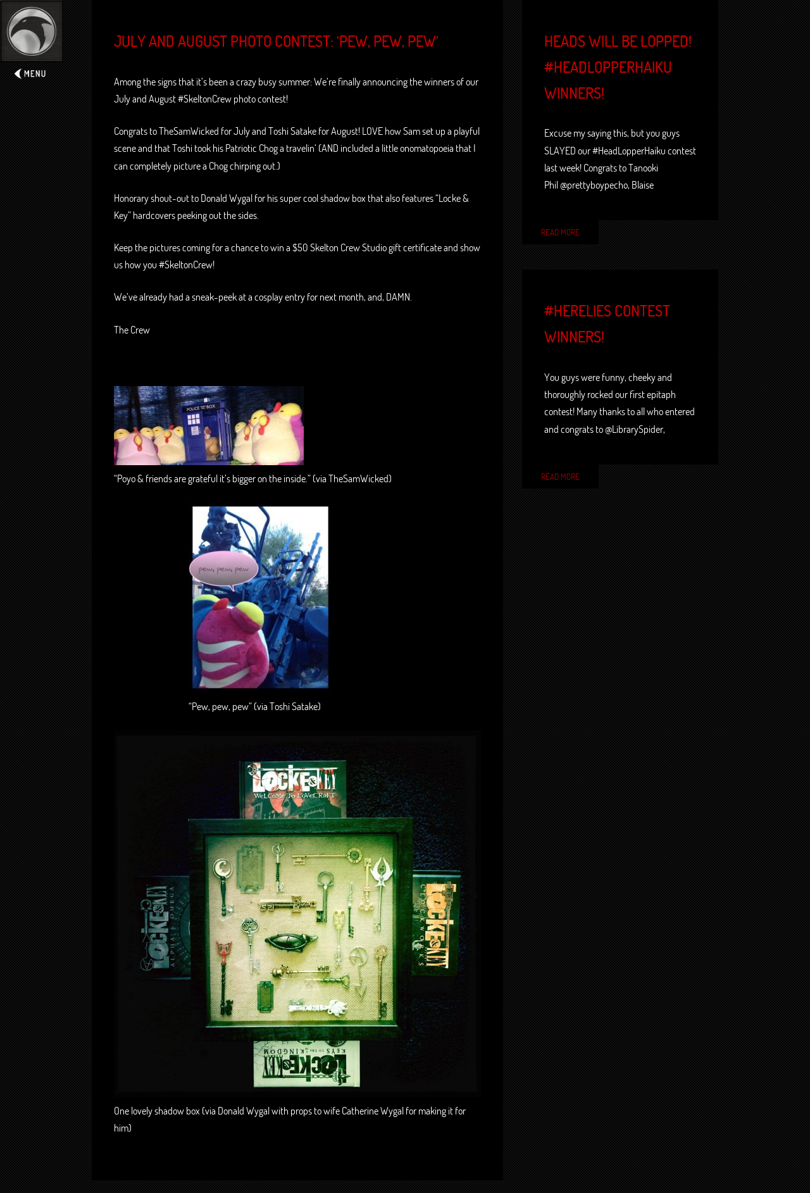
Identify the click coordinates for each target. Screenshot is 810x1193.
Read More (560, 232)
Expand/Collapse (31, 42)
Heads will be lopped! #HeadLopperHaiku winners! (618, 67)
